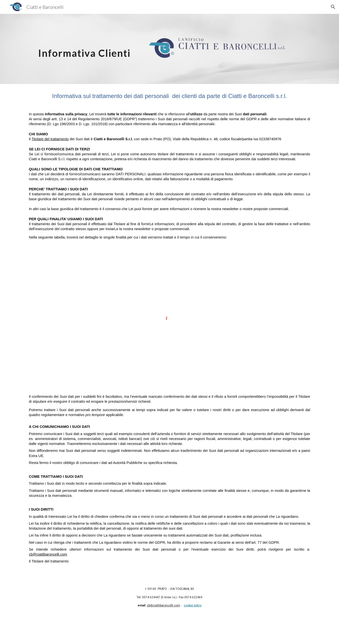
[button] (333, 7)
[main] (84, 48)
